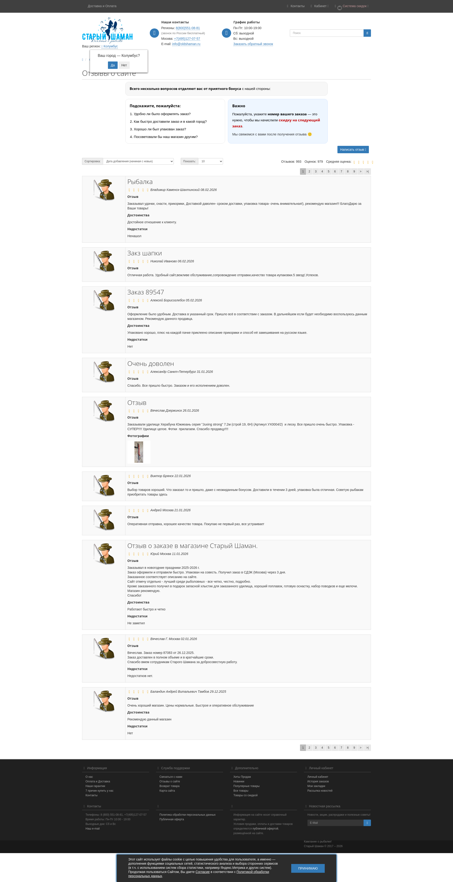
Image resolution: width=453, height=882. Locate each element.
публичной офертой (265, 828)
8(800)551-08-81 (188, 28)
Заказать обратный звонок (253, 44)
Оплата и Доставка (98, 781)
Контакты (92, 795)
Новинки (238, 781)
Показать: (189, 161)
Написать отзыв (353, 149)
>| (367, 171)
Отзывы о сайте (169, 781)
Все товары (240, 790)
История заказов (318, 781)
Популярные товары (246, 786)
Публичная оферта (171, 819)
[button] (351, 6)
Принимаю (308, 868)
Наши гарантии (95, 786)
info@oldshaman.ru (186, 44)
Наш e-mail (93, 828)
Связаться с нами (170, 776)
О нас (89, 776)
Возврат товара (169, 786)
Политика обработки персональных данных (187, 814)
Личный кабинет (317, 776)
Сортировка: (93, 161)
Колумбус (109, 46)
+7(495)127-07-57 (187, 38)
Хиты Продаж (242, 776)
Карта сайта (167, 790)
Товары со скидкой (245, 795)
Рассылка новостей (319, 790)
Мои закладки (316, 786)
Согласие (203, 872)
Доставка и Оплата (102, 6)
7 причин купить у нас (99, 790)
